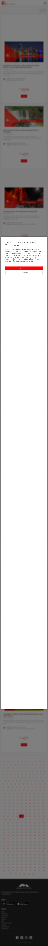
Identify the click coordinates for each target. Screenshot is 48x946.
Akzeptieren (24, 268)
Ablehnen (24, 272)
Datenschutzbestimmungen (23, 261)
